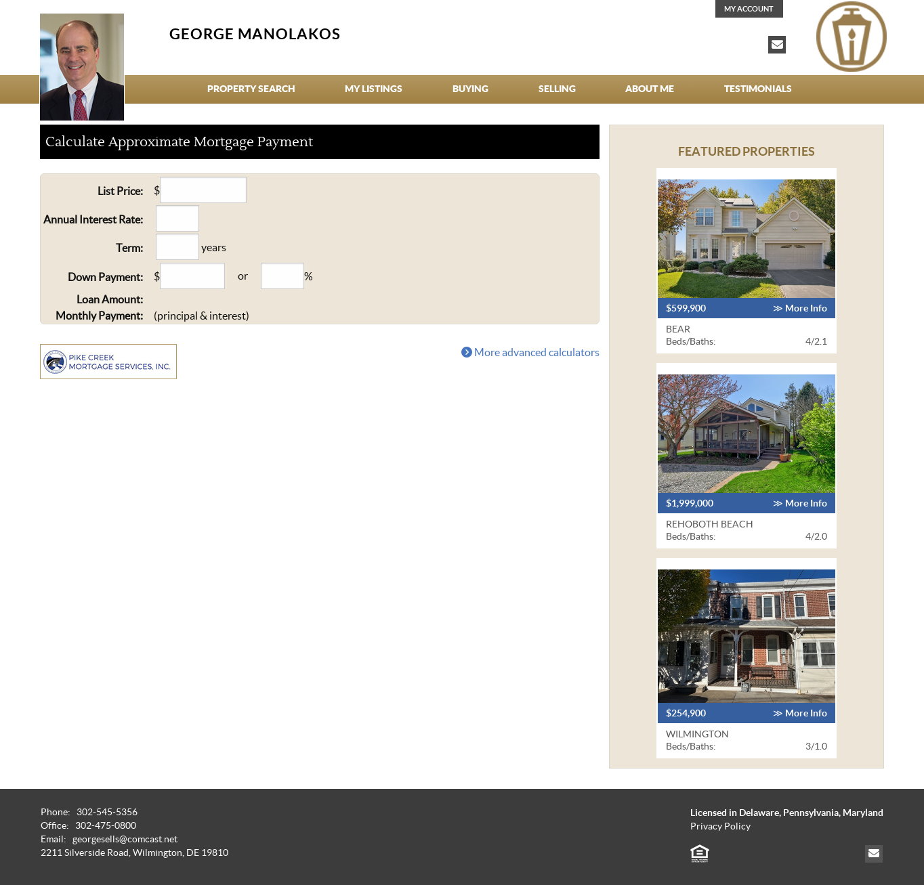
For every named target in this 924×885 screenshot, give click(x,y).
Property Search (251, 88)
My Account (749, 9)
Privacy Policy (720, 826)
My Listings (373, 88)
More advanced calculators (530, 352)
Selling (557, 88)
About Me (649, 88)
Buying (470, 88)
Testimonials (758, 88)
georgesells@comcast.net (124, 839)
